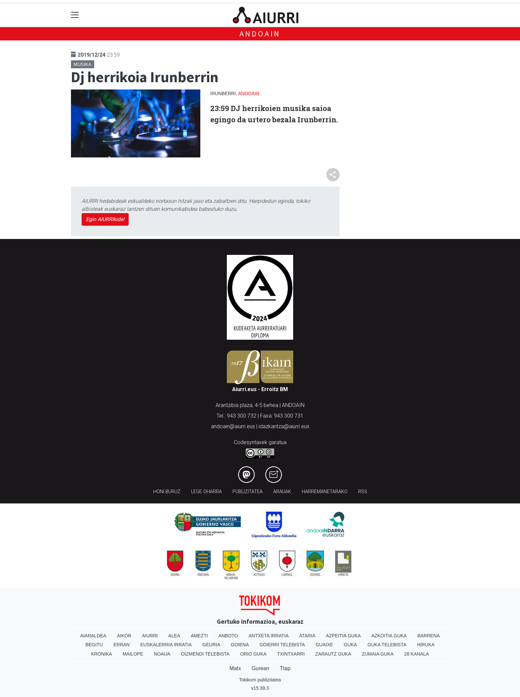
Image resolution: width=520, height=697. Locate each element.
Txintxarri (291, 654)
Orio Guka (253, 654)
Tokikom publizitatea (260, 679)
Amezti (199, 635)
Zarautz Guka (333, 654)
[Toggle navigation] (75, 15)
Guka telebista (386, 644)
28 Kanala (416, 654)
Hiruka (425, 644)
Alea (174, 635)
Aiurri (150, 635)
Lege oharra (206, 491)
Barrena (428, 635)
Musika (83, 64)
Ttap (285, 668)
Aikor (124, 635)
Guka (350, 644)
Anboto (228, 635)
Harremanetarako (325, 491)
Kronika (101, 654)
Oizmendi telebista (205, 654)
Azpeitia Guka (343, 635)
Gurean (260, 668)
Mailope (133, 654)
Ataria (307, 635)
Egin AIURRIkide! (105, 219)
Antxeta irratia (269, 635)
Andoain (260, 34)
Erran (121, 644)
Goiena (240, 644)
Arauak (282, 491)
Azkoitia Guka (389, 635)
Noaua (162, 654)
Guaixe (324, 644)
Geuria (211, 644)
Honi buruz (166, 491)
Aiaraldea (93, 635)
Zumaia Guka (378, 654)
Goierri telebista (282, 644)
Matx (235, 668)
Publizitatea (247, 491)
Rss (362, 491)
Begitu (94, 644)
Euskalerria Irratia (166, 644)
